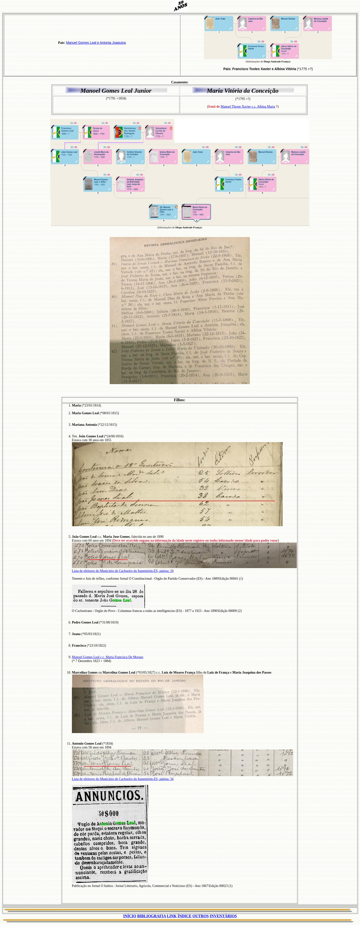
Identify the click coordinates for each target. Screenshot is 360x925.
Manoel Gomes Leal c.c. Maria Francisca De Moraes (107, 657)
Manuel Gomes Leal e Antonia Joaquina (96, 43)
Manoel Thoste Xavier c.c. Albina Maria (248, 106)
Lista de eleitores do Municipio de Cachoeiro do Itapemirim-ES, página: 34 (123, 779)
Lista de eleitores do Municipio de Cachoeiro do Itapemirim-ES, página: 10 (123, 571)
